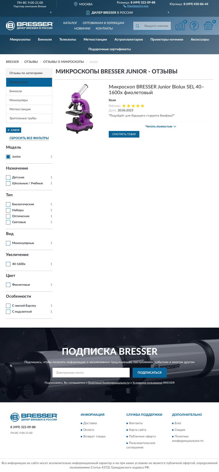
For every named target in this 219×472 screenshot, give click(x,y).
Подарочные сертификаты (109, 49)
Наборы (18, 210)
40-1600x (18, 264)
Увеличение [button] (17, 255)
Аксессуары (200, 39)
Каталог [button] (70, 23)
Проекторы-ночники (166, 39)
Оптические (20, 216)
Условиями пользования (148, 382)
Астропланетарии (128, 39)
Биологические (23, 204)
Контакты (104, 28)
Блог (178, 423)
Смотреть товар (124, 134)
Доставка (90, 423)
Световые (19, 222)
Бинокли (45, 39)
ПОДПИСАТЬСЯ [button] (150, 372)
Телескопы (67, 39)
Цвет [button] (10, 276)
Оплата (88, 430)
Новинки (82, 28)
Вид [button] (10, 234)
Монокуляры (18, 100)
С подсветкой (22, 311)
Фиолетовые (21, 284)
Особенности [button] (18, 296)
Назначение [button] (17, 168)
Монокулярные (23, 243)
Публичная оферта (142, 436)
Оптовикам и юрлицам (103, 23)
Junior (16, 156)
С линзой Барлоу (24, 305)
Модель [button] (13, 147)
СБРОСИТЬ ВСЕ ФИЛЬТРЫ (29, 138)
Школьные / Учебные (27, 183)
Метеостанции (95, 39)
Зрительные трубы (22, 118)
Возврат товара (94, 436)
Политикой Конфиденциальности (109, 382)
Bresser (42, 6)
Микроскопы (20, 39)
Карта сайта (137, 430)
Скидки (180, 430)
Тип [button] (9, 195)
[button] (136, 5)
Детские (18, 177)
